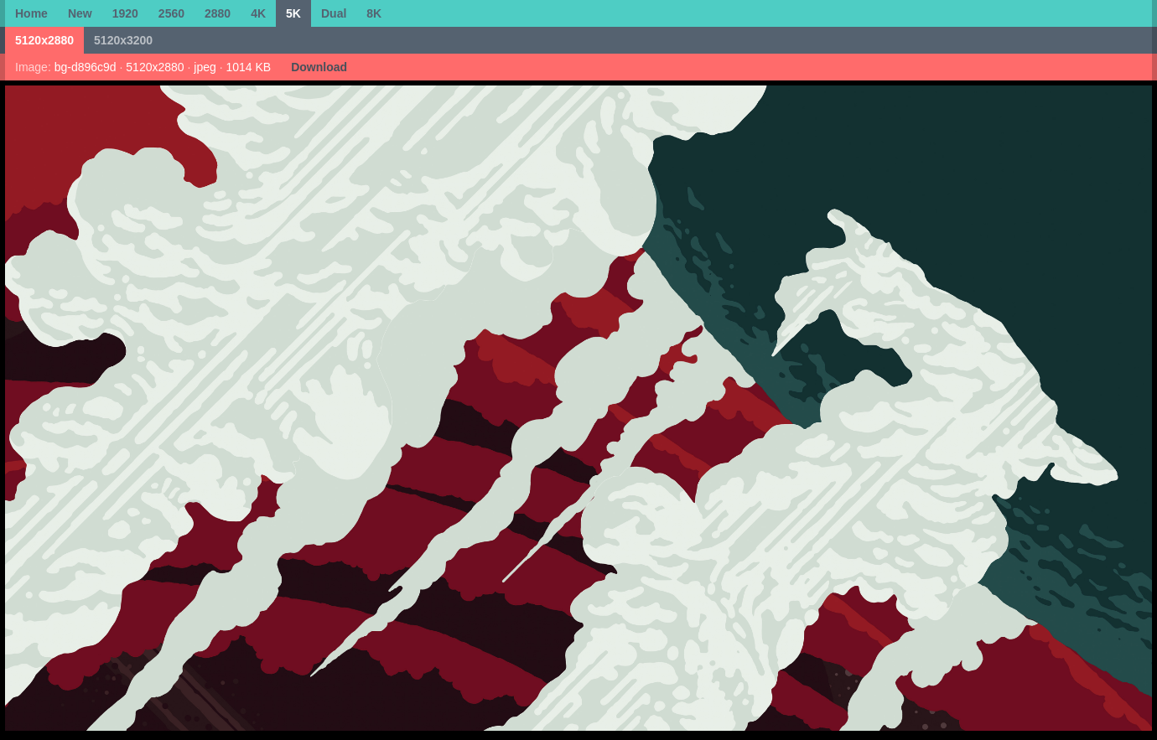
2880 (218, 13)
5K (293, 13)
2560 (171, 13)
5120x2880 (44, 40)
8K (373, 13)
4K (258, 13)
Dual (333, 13)
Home (31, 13)
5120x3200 (123, 40)
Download (319, 67)
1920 (125, 13)
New (80, 13)
